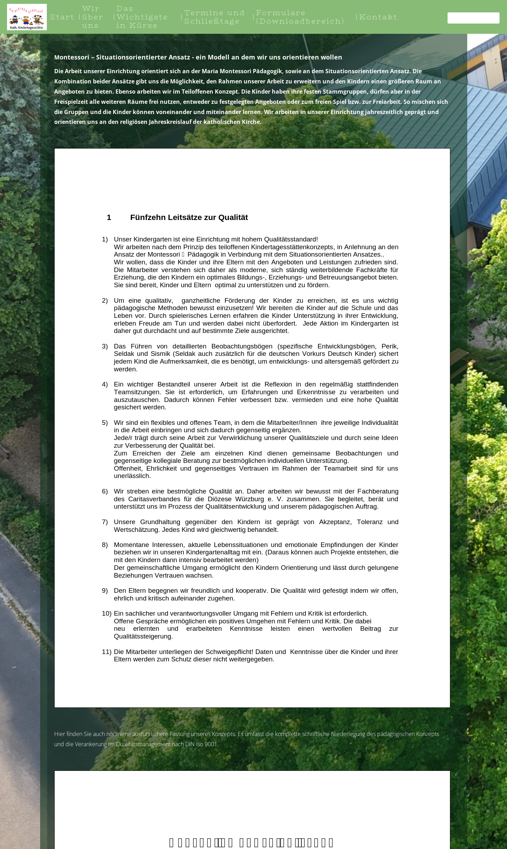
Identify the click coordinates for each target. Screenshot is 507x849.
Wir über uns (93, 16)
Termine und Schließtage (214, 17)
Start (62, 17)
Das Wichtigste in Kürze (142, 16)
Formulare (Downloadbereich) (300, 17)
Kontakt (378, 17)
